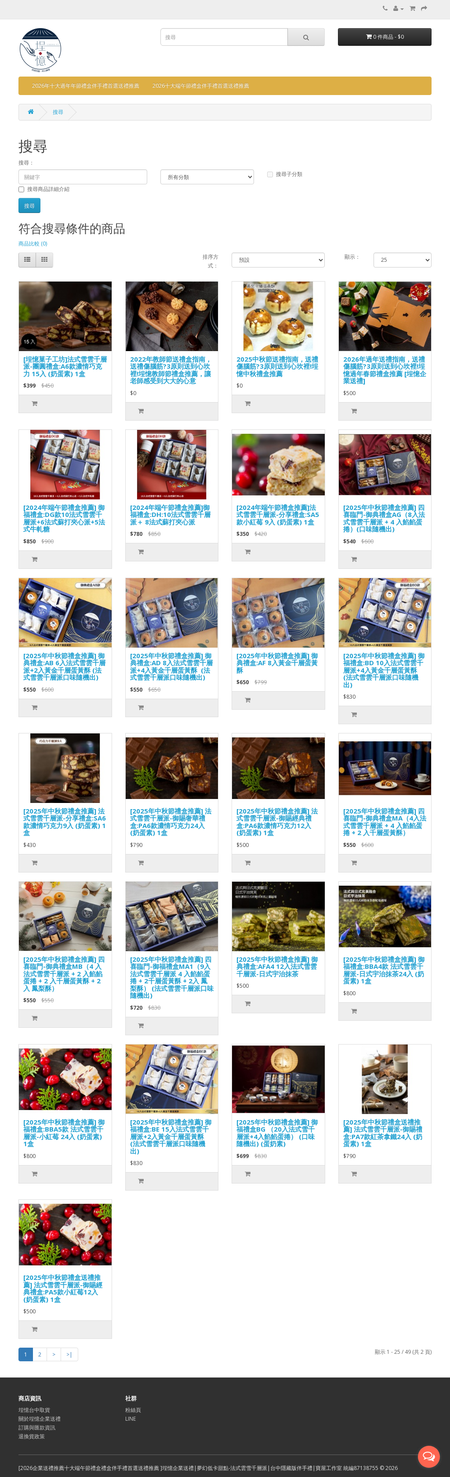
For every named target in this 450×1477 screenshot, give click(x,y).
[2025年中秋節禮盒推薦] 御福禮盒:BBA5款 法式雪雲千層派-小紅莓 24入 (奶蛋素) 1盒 (64, 1133)
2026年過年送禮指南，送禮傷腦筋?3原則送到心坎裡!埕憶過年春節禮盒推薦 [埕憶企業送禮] (384, 370)
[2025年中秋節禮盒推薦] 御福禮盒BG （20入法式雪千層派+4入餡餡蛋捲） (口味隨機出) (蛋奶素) (277, 1133)
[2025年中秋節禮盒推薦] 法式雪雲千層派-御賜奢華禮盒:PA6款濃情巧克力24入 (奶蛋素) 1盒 (170, 821)
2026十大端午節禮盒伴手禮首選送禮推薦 (200, 85)
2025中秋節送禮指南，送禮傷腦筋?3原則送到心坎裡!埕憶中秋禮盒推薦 (277, 366)
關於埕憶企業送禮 (39, 1418)
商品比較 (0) (32, 243)
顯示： (352, 256)
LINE (130, 1418)
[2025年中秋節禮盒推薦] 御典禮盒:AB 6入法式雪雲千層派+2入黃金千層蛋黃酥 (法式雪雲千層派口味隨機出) (64, 666)
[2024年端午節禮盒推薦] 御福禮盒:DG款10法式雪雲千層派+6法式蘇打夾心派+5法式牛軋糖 (64, 518)
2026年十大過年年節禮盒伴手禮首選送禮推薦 (85, 85)
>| (69, 1354)
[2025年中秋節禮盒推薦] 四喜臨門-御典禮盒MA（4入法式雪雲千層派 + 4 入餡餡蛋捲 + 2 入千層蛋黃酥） (384, 821)
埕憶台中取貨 (34, 1410)
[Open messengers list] (429, 1457)
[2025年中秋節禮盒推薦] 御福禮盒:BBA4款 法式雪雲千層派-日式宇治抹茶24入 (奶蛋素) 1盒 (384, 970)
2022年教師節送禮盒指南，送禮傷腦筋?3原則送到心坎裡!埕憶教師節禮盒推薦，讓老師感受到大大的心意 (171, 370)
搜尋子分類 (284, 174)
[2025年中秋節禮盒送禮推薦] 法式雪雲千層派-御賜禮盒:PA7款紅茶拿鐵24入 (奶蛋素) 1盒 (382, 1133)
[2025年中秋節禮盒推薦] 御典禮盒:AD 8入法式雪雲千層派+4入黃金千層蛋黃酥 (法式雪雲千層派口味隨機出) (171, 666)
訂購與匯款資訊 (36, 1427)
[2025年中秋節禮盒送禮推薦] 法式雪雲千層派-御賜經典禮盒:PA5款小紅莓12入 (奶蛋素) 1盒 (62, 1288)
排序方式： (210, 261)
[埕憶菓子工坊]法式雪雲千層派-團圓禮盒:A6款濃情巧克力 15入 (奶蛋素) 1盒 (65, 366)
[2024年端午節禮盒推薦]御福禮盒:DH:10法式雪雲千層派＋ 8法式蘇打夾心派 (170, 514)
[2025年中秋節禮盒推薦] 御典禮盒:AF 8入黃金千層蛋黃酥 (277, 662)
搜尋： (26, 162)
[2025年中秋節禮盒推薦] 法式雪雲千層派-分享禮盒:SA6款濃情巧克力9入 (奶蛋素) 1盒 (64, 821)
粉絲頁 (133, 1410)
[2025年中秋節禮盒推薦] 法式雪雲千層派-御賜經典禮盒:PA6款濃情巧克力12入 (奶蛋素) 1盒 (277, 821)
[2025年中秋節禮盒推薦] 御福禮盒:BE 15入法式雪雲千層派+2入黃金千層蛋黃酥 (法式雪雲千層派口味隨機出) (170, 1136)
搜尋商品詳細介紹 (43, 189)
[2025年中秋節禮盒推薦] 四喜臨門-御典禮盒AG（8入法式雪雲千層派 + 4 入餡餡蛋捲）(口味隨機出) (384, 518)
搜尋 (58, 112)
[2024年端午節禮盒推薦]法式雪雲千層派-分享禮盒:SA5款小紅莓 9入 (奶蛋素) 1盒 (277, 514)
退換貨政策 (31, 1436)
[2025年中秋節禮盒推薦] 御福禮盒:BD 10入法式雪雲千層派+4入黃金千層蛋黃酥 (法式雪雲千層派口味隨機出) (384, 670)
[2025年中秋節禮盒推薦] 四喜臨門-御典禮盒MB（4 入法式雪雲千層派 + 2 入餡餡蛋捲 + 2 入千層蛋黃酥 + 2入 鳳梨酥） (64, 974)
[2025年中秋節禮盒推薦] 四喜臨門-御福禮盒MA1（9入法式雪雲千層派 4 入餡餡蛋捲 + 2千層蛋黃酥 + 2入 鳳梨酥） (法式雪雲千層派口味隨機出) (172, 977)
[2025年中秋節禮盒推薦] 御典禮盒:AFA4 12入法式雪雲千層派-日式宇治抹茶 (277, 966)
